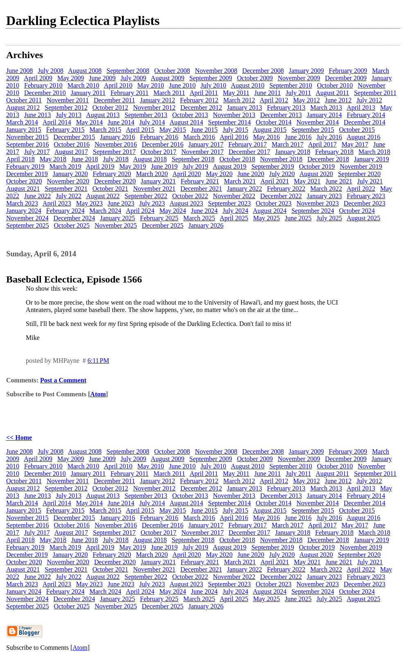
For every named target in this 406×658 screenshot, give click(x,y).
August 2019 (229, 166)
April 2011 (203, 92)
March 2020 (152, 173)
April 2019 (100, 166)
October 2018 (237, 159)
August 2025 (363, 218)
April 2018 (20, 159)
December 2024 (74, 218)
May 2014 (89, 122)
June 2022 (37, 195)
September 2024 (312, 210)
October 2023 (274, 203)
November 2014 (317, 122)
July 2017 (37, 151)
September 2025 (27, 225)
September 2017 (114, 151)
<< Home (19, 437)
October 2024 (357, 210)
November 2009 (299, 78)
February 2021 (200, 181)
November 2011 (68, 100)
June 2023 (121, 203)
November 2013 (234, 114)
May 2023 (89, 203)
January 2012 (157, 100)
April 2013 (361, 107)
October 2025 (72, 225)
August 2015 (269, 129)
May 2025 (266, 218)
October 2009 (255, 78)
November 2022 (234, 195)
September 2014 (229, 122)
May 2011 (236, 92)
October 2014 (274, 122)
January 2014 (324, 114)
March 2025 (199, 218)
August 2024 (269, 210)
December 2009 (346, 78)
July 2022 (68, 195)
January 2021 (158, 181)
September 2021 (66, 188)
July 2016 (329, 136)
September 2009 (210, 78)
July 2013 (68, 114)
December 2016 (162, 144)
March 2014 (22, 122)
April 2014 (57, 122)
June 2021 (338, 181)
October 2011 (24, 100)
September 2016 (27, 144)
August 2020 (316, 173)
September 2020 (359, 173)
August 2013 (103, 114)
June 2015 (204, 129)
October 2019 (317, 166)
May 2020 (219, 173)
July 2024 (235, 210)
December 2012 (201, 107)
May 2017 (354, 144)
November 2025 (116, 225)
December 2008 (263, 70)
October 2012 (110, 107)
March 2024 (106, 210)
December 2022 (281, 195)
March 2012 (239, 100)
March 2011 (169, 92)
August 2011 (332, 92)
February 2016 (159, 136)
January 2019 (371, 159)
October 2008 (172, 70)
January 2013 (244, 107)
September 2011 (375, 92)
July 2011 (298, 92)
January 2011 (88, 92)
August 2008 (85, 70)
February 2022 (286, 188)
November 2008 (216, 70)
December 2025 (162, 225)
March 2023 (22, 203)
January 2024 (23, 210)
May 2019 (132, 166)
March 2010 (83, 85)
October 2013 (190, 114)
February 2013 (286, 107)
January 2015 (23, 129)
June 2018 (84, 159)
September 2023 (229, 203)
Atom (98, 394)
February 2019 (25, 166)
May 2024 (172, 210)
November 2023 (317, 203)
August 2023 (186, 203)
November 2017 (202, 151)
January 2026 (205, 225)
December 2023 (365, 203)
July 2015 (235, 129)
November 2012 (154, 107)
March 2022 (326, 188)
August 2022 (103, 195)
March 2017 (288, 144)
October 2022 (190, 195)
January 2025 (117, 218)
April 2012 (273, 100)
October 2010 (335, 85)
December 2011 (114, 100)
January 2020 (70, 173)
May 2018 (53, 159)
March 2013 (326, 107)
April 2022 (361, 188)
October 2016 (72, 144)
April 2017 (322, 144)
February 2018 (334, 151)
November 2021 (154, 188)
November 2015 (27, 136)
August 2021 (23, 188)
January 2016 (117, 136)
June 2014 (121, 122)
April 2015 (140, 129)
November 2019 (361, 166)
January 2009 (306, 70)
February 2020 (112, 173)
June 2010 (182, 85)
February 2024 (65, 210)
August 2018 (150, 159)
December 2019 (27, 173)
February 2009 (348, 70)
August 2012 (23, 107)
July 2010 (213, 85)
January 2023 (324, 195)
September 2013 (145, 114)
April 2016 (234, 136)
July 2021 (370, 181)
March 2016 (199, 136)
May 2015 (172, 129)
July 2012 (369, 100)
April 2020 (186, 173)
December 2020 (115, 181)
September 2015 (312, 129)
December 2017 (250, 151)
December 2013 (281, 114)
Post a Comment (63, 380)
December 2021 (201, 188)
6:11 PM (98, 360)
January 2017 (205, 144)
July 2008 (50, 70)
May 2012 (306, 100)
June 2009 (102, 78)
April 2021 (274, 181)
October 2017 (158, 151)
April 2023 (57, 203)
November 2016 (116, 144)
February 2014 (366, 114)
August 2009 (167, 78)
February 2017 (247, 144)
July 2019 (195, 166)
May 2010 (150, 85)
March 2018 (374, 151)
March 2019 (65, 166)
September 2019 (272, 166)
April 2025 (234, 218)
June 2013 (37, 114)
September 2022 (145, 195)
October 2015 (357, 129)
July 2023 (152, 203)
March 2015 (106, 129)
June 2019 (164, 166)
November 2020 (68, 181)
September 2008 (127, 70)
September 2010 (290, 85)
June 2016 (298, 136)
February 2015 (65, 129)
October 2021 (110, 188)
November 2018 (281, 159)
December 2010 (45, 92)
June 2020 (250, 173)
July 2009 (134, 78)
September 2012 (66, 107)
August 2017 (71, 151)
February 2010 (43, 85)
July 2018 (116, 159)
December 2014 (365, 122)
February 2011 (130, 92)
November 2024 (27, 218)
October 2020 (24, 181)
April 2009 (38, 78)
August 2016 (363, 136)
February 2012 (199, 100)
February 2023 (366, 195)
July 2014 (152, 122)
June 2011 (267, 92)
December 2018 (328, 159)
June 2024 (204, 210)
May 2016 (266, 136)
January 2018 (292, 151)
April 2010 (118, 85)
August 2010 (247, 85)
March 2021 (240, 181)
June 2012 (338, 100)
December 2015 (74, 136)
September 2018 (192, 159)
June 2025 (298, 218)
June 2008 (19, 70)
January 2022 (244, 188)
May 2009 (70, 78)
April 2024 (140, 210)
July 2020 (282, 173)
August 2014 (186, 122)
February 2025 (159, 218)
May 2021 (307, 181)
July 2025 (329, 218)
